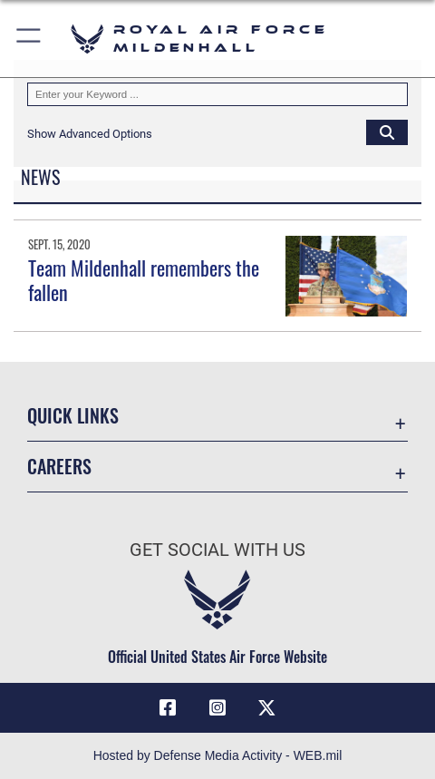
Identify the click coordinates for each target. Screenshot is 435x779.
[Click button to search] (387, 131)
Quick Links (73, 415)
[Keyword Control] (217, 94)
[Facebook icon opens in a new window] (167, 708)
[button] (29, 38)
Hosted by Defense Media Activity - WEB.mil (218, 755)
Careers (59, 466)
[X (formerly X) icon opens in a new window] (267, 708)
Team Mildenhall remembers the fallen (143, 279)
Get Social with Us (217, 550)
